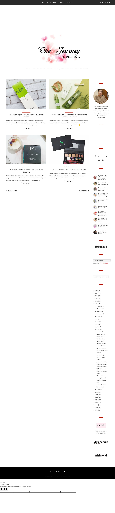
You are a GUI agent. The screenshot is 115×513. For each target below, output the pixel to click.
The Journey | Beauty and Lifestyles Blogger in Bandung (59, 475)
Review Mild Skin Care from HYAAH (103, 183)
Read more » (26, 128)
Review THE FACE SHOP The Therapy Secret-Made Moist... (102, 364)
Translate (104, 263)
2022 (96, 301)
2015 (96, 405)
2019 (96, 394)
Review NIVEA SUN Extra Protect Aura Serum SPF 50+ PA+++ (103, 226)
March (98, 329)
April (98, 326)
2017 (96, 399)
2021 (96, 303)
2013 (96, 410)
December (99, 306)
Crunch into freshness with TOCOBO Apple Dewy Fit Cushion (102, 213)
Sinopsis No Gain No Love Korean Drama (102, 220)
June (98, 321)
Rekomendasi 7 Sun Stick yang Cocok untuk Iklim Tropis (103, 195)
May (98, 324)
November (100, 308)
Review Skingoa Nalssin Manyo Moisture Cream (101, 337)
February (99, 332)
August (99, 316)
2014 (96, 407)
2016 (96, 402)
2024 (96, 296)
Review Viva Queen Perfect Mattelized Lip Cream (103, 189)
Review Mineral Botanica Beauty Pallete (69, 170)
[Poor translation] (5, 489)
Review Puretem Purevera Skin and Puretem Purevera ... (102, 343)
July (98, 319)
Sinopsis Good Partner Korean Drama (102, 232)
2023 (96, 298)
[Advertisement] (57, 21)
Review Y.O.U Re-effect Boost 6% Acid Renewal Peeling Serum (102, 177)
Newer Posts (12, 190)
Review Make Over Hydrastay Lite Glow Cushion (102, 350)
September (100, 314)
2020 (96, 392)
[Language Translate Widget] (102, 260)
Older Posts (83, 190)
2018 (96, 397)
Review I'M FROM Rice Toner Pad (102, 207)
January (99, 389)
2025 (96, 293)
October (99, 311)
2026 (96, 290)
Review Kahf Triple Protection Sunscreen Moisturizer (103, 201)
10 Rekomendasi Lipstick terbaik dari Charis (102, 371)
